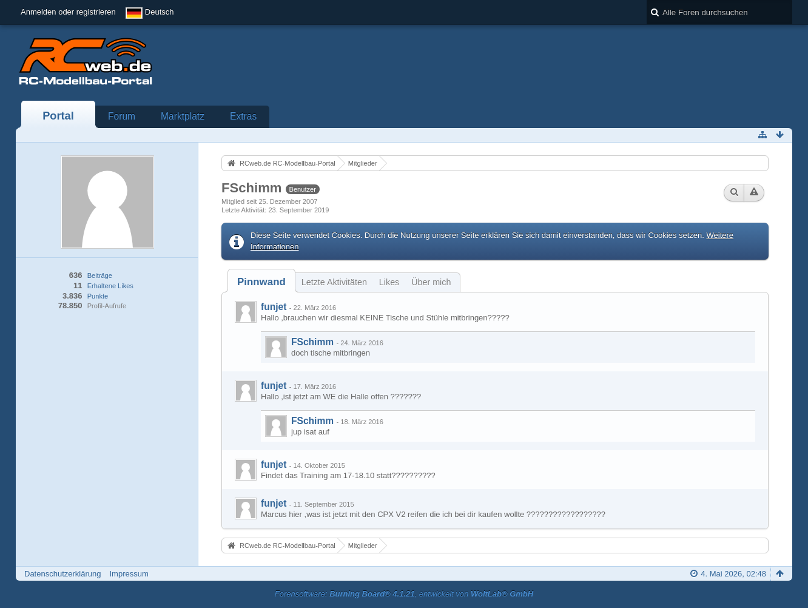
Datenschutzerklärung (62, 573)
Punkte (97, 296)
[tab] (261, 282)
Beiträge (99, 275)
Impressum (128, 573)
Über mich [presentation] (431, 282)
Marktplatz (182, 116)
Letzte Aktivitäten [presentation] (334, 282)
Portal (58, 116)
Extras (243, 116)
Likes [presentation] (389, 282)
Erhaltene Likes (110, 285)
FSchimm (312, 342)
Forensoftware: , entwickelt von (404, 593)
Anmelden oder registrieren (68, 11)
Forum (121, 116)
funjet (273, 307)
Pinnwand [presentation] (261, 282)
